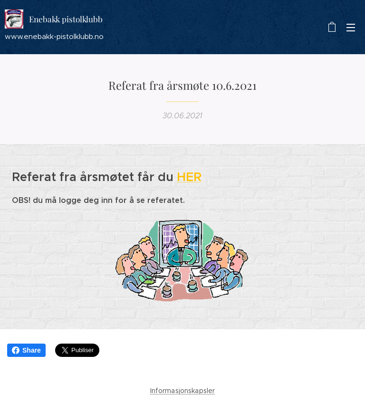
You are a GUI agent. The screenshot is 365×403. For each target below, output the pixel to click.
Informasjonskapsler (182, 390)
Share (26, 350)
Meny (350, 27)
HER (189, 176)
